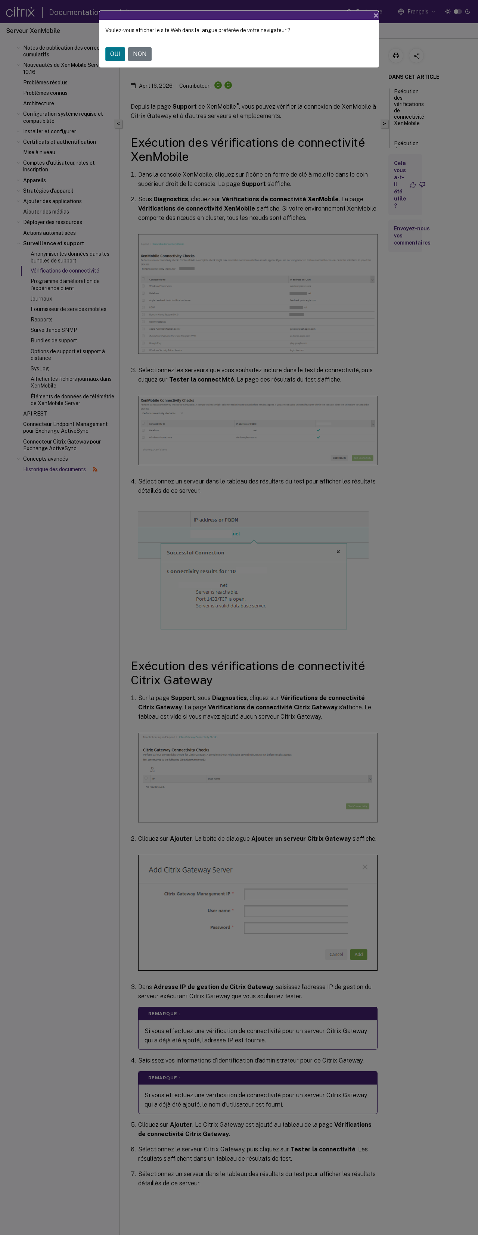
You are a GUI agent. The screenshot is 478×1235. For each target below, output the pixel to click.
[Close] (376, 15)
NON (140, 53)
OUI (115, 53)
